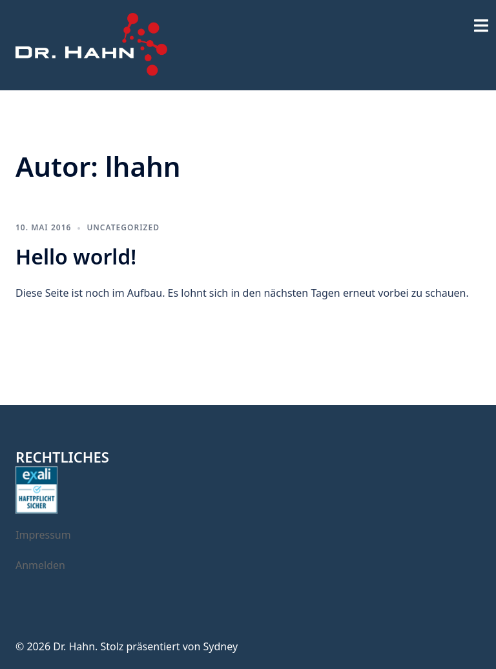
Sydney (220, 646)
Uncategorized (123, 227)
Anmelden (40, 565)
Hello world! (76, 256)
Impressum (43, 535)
